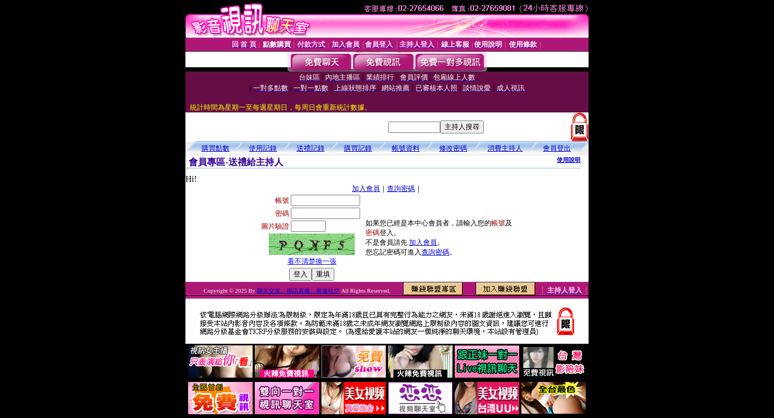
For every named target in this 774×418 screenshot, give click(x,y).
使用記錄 (263, 148)
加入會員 (366, 189)
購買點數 (216, 148)
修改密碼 (453, 148)
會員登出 (557, 148)
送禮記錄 (311, 148)
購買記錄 (358, 148)
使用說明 (568, 160)
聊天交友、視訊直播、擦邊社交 (298, 290)
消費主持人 (505, 148)
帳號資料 (406, 148)
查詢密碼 (401, 189)
